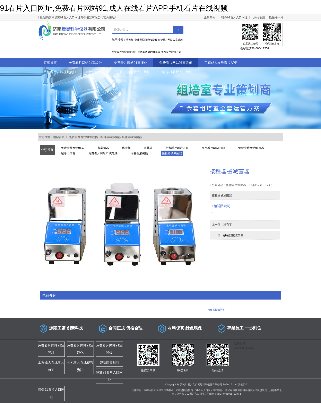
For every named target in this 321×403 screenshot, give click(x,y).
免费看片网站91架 (72, 148)
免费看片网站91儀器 (251, 148)
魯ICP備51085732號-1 (229, 393)
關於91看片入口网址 (135, 72)
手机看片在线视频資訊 (60, 72)
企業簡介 (209, 17)
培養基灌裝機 (139, 153)
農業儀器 (103, 148)
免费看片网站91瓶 (213, 148)
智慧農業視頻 (98, 72)
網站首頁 (58, 137)
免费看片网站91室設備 (175, 63)
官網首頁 (50, 63)
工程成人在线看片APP (220, 63)
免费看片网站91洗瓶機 (103, 153)
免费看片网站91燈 (177, 148)
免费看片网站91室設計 (85, 63)
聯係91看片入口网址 (234, 17)
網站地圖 (259, 17)
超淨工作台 (68, 153)
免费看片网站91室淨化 (130, 63)
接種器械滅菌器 (111, 137)
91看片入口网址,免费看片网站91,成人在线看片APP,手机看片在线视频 (114, 8)
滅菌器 (148, 148)
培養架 (126, 148)
